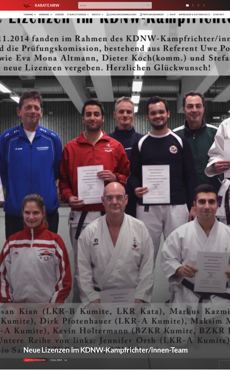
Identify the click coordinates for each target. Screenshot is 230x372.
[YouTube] (204, 5)
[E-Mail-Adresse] (187, 5)
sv (66, 360)
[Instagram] (198, 5)
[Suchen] (148, 5)
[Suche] (115, 5)
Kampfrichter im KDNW (35, 360)
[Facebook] (193, 5)
